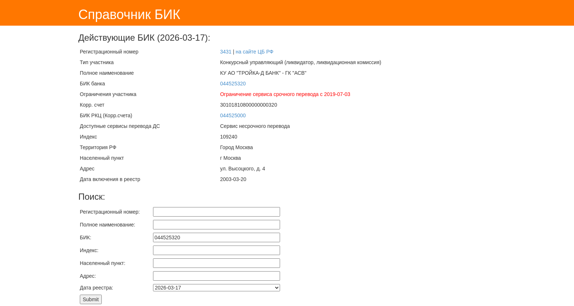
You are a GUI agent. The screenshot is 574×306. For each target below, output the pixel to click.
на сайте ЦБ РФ (254, 52)
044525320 (233, 83)
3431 (225, 52)
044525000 (233, 115)
